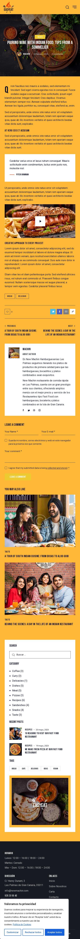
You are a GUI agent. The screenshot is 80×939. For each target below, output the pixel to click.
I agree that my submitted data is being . (39, 468)
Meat (15, 690)
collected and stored (57, 468)
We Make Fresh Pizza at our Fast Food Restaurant (44, 751)
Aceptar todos (54, 932)
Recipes (16, 700)
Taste (40, 37)
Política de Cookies (22, 924)
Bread (9, 296)
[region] (34, 919)
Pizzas (16, 695)
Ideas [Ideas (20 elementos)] (46, 768)
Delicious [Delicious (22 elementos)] (34, 768)
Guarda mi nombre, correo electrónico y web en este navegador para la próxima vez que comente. (40, 442)
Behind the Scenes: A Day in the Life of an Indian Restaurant (39, 624)
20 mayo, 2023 (42, 730)
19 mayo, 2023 (42, 746)
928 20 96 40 (11, 895)
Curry (15, 675)
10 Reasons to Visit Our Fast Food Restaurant (42, 735)
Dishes (16, 685)
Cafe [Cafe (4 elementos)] (23, 768)
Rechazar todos (33, 932)
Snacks (16, 709)
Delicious (22, 296)
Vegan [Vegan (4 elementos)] (55, 768)
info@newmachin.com (16, 890)
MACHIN (27, 349)
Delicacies (18, 680)
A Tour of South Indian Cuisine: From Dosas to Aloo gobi (37, 556)
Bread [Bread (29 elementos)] (14, 768)
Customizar (13, 932)
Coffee (16, 671)
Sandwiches (18, 705)
